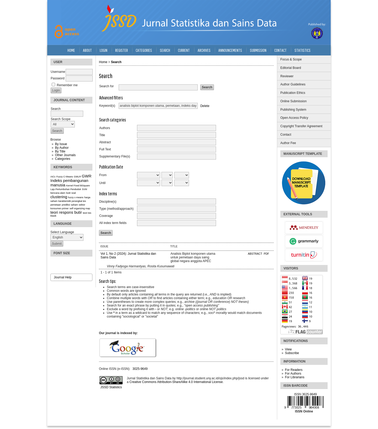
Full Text (105, 149)
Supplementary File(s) (114, 156)
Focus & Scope (291, 59)
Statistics (303, 50)
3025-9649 (140, 369)
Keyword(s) (107, 106)
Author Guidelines (292, 84)
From (103, 175)
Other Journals (65, 155)
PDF (266, 253)
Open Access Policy (294, 118)
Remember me (67, 85)
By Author (62, 148)
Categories (62, 159)
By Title (60, 151)
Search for (106, 86)
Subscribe (292, 353)
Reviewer (286, 76)
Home (71, 50)
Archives (204, 50)
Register (121, 50)
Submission (258, 50)
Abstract (105, 142)
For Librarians (294, 377)
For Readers (293, 370)
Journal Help (62, 277)
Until (102, 183)
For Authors (293, 373)
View (288, 349)
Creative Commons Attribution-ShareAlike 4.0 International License (176, 382)
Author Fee (288, 143)
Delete (204, 106)
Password (58, 78)
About (87, 50)
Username (58, 72)
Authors (104, 128)
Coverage (106, 216)
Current (184, 50)
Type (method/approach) (116, 209)
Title (102, 135)
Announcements (230, 50)
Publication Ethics (292, 93)
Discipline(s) (107, 201)
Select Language (62, 232)
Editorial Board (290, 68)
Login (103, 50)
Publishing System (293, 109)
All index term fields (113, 223)
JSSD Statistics (110, 387)
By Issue (61, 144)
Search (165, 50)
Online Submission (293, 101)
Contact (285, 134)
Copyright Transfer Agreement (301, 126)
